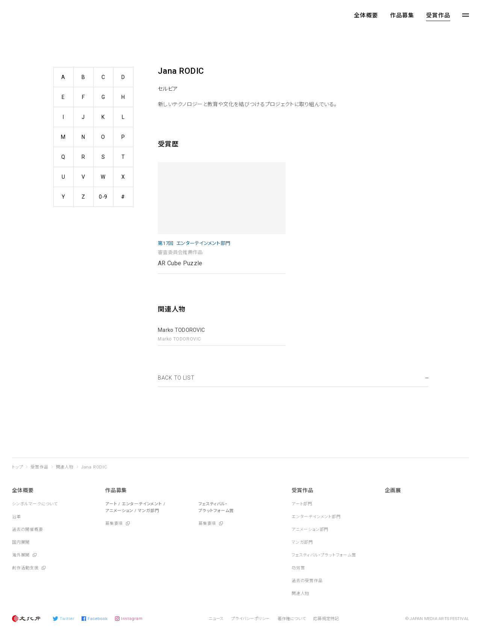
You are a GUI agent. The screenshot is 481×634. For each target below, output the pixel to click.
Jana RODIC (94, 467)
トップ (17, 467)
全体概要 (366, 15)
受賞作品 (438, 15)
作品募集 (402, 15)
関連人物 (65, 467)
